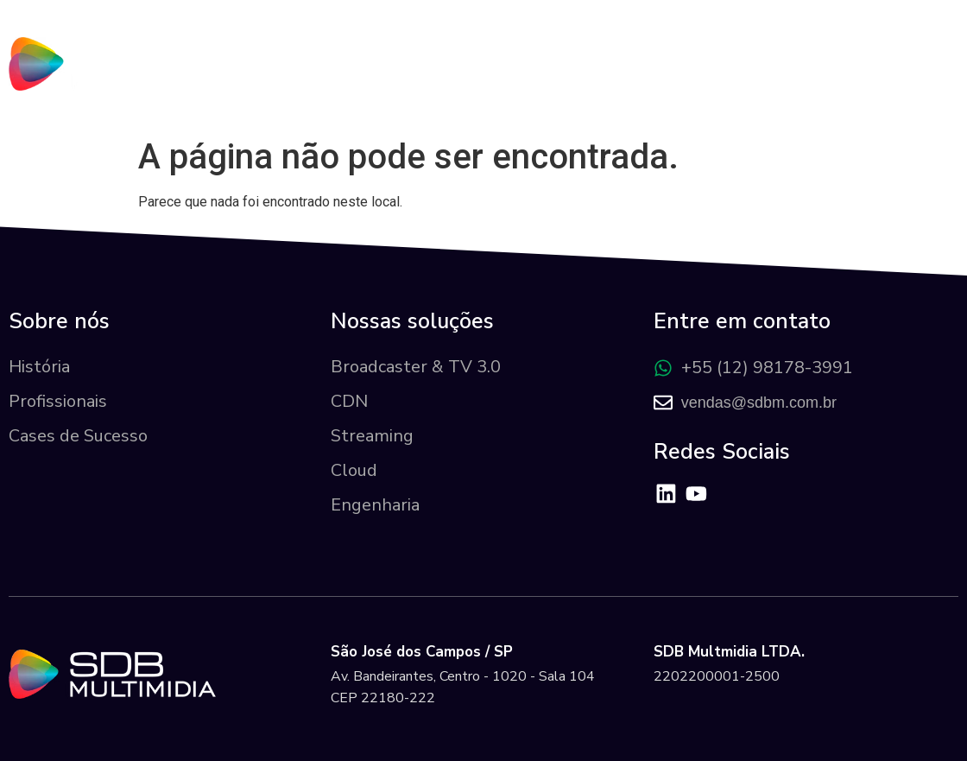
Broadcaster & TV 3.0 (416, 366)
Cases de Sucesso (78, 435)
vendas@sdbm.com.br (759, 402)
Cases (738, 82)
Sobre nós (448, 82)
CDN (349, 401)
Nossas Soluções (600, 81)
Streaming (372, 435)
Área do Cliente (870, 81)
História (39, 366)
